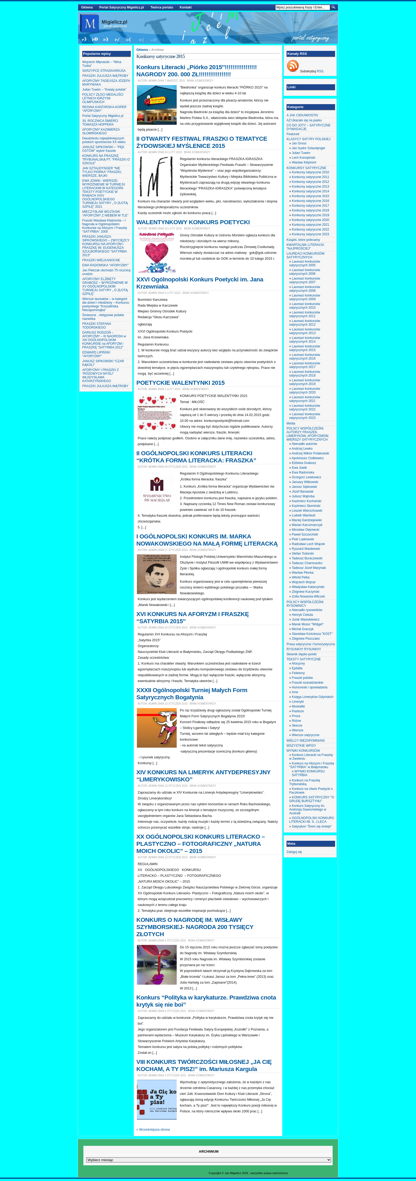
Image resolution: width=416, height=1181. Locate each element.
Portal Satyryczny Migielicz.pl (121, 7)
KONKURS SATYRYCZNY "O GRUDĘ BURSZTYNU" (311, 799)
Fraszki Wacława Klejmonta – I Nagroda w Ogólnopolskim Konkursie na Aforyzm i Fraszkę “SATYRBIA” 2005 (104, 226)
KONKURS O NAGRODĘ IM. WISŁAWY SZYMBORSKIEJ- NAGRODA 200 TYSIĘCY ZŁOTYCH (194, 926)
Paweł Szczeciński (305, 534)
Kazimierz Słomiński (306, 506)
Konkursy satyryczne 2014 (310, 191)
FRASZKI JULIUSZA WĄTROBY (105, 76)
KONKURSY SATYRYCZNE (306, 168)
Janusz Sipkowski (304, 487)
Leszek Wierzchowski (307, 510)
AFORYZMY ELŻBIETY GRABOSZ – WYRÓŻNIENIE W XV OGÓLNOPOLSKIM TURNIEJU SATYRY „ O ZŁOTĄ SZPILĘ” (105, 286)
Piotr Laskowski (303, 539)
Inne (295, 692)
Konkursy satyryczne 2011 (310, 177)
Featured (293, 134)
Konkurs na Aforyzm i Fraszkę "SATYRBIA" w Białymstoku (311, 765)
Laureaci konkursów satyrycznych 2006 (304, 272)
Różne (296, 721)
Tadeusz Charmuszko (307, 563)
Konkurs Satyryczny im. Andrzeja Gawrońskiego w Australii (307, 809)
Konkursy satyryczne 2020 (310, 220)
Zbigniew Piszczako (306, 638)
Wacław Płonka (303, 572)
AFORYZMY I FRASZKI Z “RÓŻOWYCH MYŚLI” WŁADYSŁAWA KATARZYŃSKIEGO (100, 375)
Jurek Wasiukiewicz (305, 619)
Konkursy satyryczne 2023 (310, 234)
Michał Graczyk (303, 629)
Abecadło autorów (304, 444)
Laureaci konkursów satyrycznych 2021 (304, 399)
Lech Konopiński (303, 158)
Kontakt (186, 7)
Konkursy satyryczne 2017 (310, 205)
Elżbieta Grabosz (304, 463)
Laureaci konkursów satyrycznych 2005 (304, 263)
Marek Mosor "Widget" (307, 624)
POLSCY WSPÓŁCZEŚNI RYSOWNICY (305, 604)
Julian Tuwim (301, 153)
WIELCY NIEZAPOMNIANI (306, 740)
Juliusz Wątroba (303, 496)
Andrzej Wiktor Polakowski (310, 453)
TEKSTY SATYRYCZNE (304, 659)
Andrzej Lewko (302, 448)
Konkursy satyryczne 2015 (310, 196)
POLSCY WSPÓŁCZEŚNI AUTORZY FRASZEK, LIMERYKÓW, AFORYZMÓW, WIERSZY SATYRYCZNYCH (308, 434)
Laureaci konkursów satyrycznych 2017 (304, 365)
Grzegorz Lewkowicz (306, 477)
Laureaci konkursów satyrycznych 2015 (304, 348)
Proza (296, 716)
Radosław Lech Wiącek (308, 544)
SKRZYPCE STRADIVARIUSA (104, 71)
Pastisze (298, 711)
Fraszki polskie (302, 678)
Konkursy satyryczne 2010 (310, 172)
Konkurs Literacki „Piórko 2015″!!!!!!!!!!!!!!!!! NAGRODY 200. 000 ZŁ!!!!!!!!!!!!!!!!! (196, 71)
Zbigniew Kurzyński (305, 592)
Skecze (297, 725)
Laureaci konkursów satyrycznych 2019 (304, 382)
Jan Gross (299, 143)
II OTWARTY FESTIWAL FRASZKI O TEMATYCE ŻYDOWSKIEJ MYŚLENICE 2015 (201, 142)
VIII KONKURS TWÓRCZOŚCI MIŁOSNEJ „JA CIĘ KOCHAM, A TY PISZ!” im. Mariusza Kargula (204, 1065)
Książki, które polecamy (303, 240)
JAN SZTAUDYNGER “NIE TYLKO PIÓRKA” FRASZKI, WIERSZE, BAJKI (102, 172)
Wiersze (297, 730)
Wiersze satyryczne (305, 735)
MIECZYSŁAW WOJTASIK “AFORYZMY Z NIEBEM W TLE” (105, 213)
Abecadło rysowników (307, 610)
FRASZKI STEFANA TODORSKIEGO (96, 325)
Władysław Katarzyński (308, 587)
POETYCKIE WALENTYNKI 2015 (180, 382)
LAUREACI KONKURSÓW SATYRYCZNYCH (305, 255)
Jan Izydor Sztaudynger (308, 148)
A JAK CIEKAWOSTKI (302, 115)
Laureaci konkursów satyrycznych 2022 (304, 407)
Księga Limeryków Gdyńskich (312, 697)
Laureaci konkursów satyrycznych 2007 (304, 280)
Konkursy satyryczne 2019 (310, 215)
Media (291, 423)
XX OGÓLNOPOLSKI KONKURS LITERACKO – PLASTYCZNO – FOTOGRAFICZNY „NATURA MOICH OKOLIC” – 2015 (200, 843)
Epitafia (297, 668)
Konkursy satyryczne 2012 (310, 182)
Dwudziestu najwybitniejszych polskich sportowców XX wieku (103, 140)
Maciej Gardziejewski (307, 520)
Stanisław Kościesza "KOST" (312, 634)
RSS (320, 71)
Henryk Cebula (302, 615)
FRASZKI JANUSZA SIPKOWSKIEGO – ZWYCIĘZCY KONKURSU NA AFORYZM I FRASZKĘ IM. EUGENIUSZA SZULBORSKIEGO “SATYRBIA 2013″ (105, 246)
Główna (87, 7)
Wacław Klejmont (304, 162)
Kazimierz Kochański (306, 501)
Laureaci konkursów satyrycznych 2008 (304, 289)
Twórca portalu (161, 7)
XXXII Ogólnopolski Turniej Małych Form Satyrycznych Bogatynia (191, 694)
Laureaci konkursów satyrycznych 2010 (304, 305)
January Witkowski (305, 482)
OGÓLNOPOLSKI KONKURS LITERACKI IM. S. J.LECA (311, 820)
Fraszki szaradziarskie (307, 682)
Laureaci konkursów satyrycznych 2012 (304, 322)
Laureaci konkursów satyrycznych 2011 (304, 314)
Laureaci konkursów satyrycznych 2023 (304, 416)
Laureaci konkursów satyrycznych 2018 (304, 373)
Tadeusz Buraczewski (307, 558)
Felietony (298, 673)
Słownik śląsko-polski (302, 654)
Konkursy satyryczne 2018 (310, 210)
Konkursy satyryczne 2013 (310, 186)
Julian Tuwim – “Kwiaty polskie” (104, 89)
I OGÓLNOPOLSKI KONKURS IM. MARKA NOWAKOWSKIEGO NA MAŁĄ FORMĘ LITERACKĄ (207, 540)
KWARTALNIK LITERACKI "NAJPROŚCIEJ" (305, 246)
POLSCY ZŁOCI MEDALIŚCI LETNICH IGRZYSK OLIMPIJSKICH (102, 98)
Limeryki (298, 702)
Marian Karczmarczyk (307, 525)
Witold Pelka (301, 577)
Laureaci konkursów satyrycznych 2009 (304, 297)
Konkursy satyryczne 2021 (310, 225)
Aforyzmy (298, 663)
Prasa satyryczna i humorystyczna (311, 644)
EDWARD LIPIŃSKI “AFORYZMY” (96, 354)
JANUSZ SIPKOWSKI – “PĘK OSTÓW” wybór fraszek (103, 149)
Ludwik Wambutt (303, 515)
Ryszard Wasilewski (306, 549)
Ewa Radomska (303, 472)
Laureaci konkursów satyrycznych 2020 (304, 390)
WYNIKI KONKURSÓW (303, 751)
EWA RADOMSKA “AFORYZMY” (105, 265)
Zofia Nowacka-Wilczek (308, 596)
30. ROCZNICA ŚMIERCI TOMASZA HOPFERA (100, 122)
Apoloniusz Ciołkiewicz (308, 458)
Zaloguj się (294, 852)
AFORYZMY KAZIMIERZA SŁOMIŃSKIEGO (101, 131)
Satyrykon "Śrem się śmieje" (312, 826)
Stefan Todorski (303, 553)
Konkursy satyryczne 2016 (310, 201)
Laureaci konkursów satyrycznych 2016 (304, 356)
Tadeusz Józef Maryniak (309, 568)
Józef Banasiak (302, 491)
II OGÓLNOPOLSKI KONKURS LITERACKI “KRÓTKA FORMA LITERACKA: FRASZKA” (196, 457)
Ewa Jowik (299, 468)
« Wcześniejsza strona (153, 1129)
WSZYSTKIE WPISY (301, 745)
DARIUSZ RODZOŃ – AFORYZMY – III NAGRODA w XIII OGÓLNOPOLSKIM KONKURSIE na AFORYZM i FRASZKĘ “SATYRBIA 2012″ (104, 340)
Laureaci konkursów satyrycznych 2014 (304, 339)
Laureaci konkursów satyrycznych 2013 (304, 331)
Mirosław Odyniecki (305, 530)
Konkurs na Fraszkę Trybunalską (304, 782)
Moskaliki (298, 706)
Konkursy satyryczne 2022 (310, 229)
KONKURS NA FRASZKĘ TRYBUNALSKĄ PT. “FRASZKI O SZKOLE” (106, 159)
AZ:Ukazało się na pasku (304, 120)
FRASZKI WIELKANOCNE (101, 260)
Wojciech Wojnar (304, 582)
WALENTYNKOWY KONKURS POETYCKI (193, 222)
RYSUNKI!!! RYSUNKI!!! (304, 649)
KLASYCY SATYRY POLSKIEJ (309, 139)
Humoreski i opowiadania (309, 687)
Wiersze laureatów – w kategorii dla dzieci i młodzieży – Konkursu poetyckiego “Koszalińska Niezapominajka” (105, 304)
